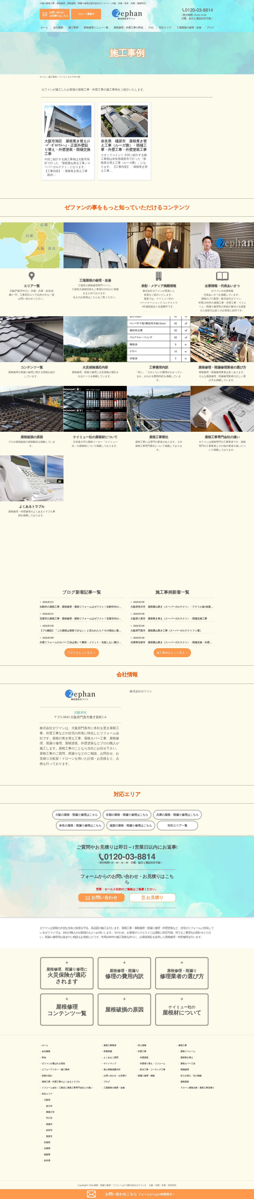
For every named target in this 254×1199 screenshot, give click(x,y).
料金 (44, 1057)
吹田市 (49, 1130)
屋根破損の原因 (124, 1010)
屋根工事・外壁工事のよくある (61, 1081)
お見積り (153, 897)
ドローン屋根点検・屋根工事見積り (197, 1087)
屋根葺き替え (186, 1057)
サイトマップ (110, 1063)
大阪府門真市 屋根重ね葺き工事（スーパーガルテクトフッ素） (166, 630)
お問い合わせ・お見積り (115, 1075)
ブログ (210, 27)
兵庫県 (47, 1148)
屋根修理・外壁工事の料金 (128, 27)
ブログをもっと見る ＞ (81, 652)
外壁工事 (142, 1051)
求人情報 (142, 1045)
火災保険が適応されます (67, 976)
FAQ (151, 27)
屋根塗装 (184, 1081)
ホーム (44, 27)
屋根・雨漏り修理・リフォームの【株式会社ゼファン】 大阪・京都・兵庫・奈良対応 (135, 1185)
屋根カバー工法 (187, 1063)
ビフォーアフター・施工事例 (55, 1069)
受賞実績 (108, 1051)
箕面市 (49, 1136)
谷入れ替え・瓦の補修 (191, 1075)
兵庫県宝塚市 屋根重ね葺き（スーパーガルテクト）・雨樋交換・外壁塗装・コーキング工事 (182, 642)
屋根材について (182, 1010)
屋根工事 (182, 1045)
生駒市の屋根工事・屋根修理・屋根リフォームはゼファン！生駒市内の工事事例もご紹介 (89, 606)
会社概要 (58, 27)
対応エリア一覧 (177, 825)
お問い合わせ (101, 897)
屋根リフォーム (187, 1051)
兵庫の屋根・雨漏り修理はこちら (177, 814)
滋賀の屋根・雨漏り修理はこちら (131, 825)
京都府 (47, 1142)
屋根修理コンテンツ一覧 (66, 1010)
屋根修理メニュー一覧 (96, 27)
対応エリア (165, 27)
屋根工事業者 (110, 1045)
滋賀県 (47, 1154)
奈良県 (47, 1160)
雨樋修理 (184, 1069)
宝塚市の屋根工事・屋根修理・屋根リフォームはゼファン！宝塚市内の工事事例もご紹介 (89, 618)
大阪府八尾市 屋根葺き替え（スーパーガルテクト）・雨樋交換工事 (169, 618)
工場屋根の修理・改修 (189, 27)
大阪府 (47, 1100)
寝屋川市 (50, 1112)
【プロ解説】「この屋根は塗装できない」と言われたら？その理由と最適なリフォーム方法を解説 (94, 630)
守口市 (49, 1118)
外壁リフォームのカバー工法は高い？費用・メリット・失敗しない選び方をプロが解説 (88, 642)
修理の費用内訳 (124, 974)
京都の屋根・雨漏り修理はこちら (127, 814)
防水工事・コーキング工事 (152, 1069)
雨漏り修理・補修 (146, 1075)
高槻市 (49, 1124)
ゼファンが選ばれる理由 (53, 1063)
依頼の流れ (47, 1075)
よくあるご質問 (111, 1057)
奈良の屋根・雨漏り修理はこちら (80, 825)
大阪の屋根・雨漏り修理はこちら (76, 814)
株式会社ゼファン (141, 691)
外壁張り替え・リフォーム (152, 1063)
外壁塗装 (144, 1057)
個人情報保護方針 (112, 1069)
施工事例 (73, 27)
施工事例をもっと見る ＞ (172, 652)
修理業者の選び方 (182, 974)
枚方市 (49, 1106)
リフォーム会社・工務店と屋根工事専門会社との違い (67, 1087)
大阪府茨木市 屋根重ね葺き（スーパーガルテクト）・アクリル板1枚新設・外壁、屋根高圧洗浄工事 (187, 606)
